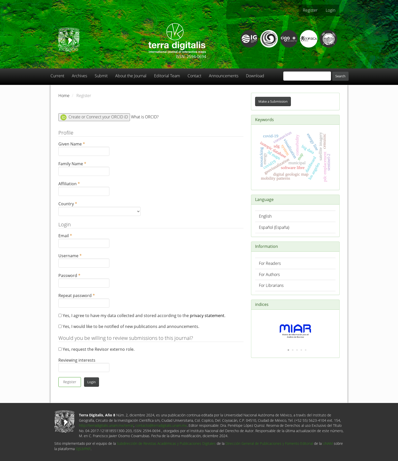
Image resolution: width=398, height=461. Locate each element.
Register (310, 10)
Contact (194, 76)
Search (340, 76)
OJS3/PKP (83, 448)
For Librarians (271, 285)
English (265, 216)
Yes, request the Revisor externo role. (96, 349)
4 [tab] (301, 350)
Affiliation (83, 188)
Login (330, 10)
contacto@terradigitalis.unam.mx (161, 425)
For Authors (269, 274)
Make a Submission (273, 101)
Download (255, 76)
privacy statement (207, 315)
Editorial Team (167, 76)
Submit (101, 76)
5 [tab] (305, 350)
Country (99, 208)
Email (83, 240)
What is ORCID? (145, 117)
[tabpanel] (295, 328)
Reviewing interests (83, 364)
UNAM (328, 443)
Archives (79, 76)
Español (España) (274, 227)
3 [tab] (297, 350)
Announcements (223, 76)
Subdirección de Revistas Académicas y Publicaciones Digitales (166, 443)
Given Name (83, 148)
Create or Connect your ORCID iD (94, 117)
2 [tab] (292, 350)
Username (83, 260)
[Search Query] (307, 76)
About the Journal (130, 76)
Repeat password (83, 300)
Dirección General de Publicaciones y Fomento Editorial (269, 443)
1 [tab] (288, 350)
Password (83, 280)
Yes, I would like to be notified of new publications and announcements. (128, 326)
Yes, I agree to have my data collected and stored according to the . (141, 315)
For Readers (270, 263)
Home (64, 95)
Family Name (83, 168)
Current (57, 76)
